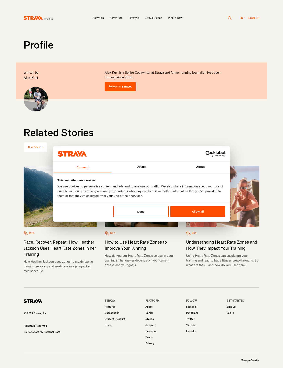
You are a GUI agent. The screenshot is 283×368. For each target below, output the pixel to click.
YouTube (191, 325)
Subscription (112, 313)
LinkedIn (191, 331)
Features (110, 306)
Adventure (116, 18)
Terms (149, 337)
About (149, 306)
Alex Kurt (31, 77)
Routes (109, 325)
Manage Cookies (250, 360)
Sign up (253, 18)
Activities (98, 18)
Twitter (190, 319)
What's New (175, 18)
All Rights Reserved (35, 326)
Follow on (120, 86)
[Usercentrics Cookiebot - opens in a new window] (208, 154)
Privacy (149, 343)
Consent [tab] (83, 167)
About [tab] (200, 166)
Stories (149, 319)
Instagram (192, 313)
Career (149, 313)
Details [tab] (141, 166)
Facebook (192, 306)
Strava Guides (153, 18)
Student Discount (115, 319)
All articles (34, 147)
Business (150, 331)
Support (150, 325)
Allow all (198, 211)
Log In (230, 313)
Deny (140, 211)
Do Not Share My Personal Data (42, 332)
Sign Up (231, 306)
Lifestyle (134, 18)
